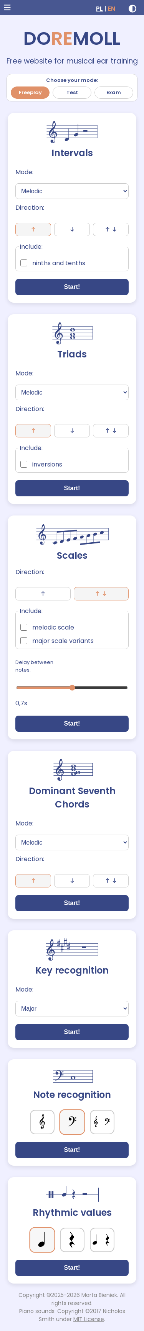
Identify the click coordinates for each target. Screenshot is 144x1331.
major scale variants (57, 640)
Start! (72, 287)
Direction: (29, 207)
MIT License (88, 1319)
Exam (113, 92)
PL (99, 8)
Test (72, 92)
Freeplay (30, 92)
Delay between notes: (34, 666)
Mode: (24, 172)
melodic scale (47, 627)
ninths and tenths (52, 263)
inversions (41, 464)
